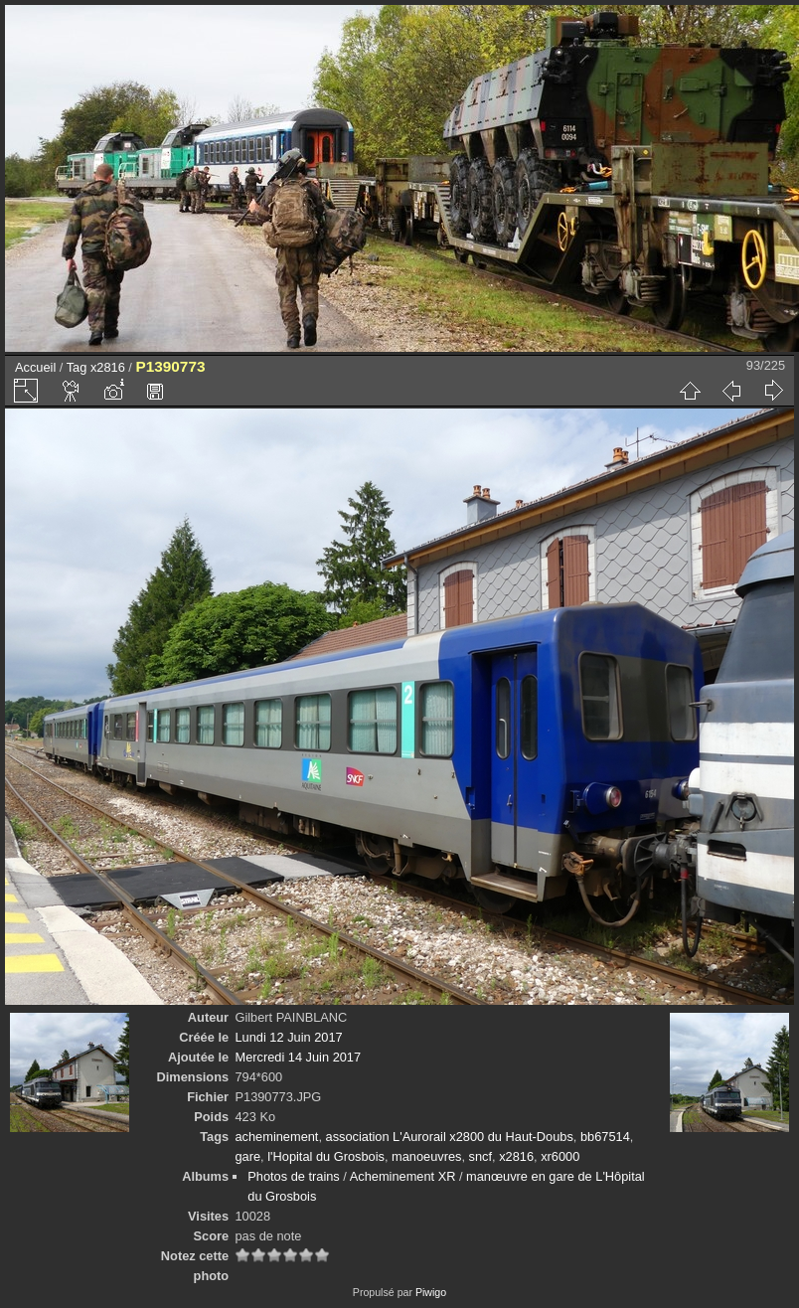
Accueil (35, 367)
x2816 (107, 367)
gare (247, 1156)
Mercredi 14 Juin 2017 (298, 1057)
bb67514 (605, 1136)
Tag (77, 367)
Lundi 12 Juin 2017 (288, 1037)
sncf (480, 1156)
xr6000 (560, 1156)
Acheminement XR (403, 1176)
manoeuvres (426, 1156)
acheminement (276, 1136)
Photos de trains (293, 1176)
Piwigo (430, 1292)
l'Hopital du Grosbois (326, 1156)
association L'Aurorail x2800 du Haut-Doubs (449, 1136)
